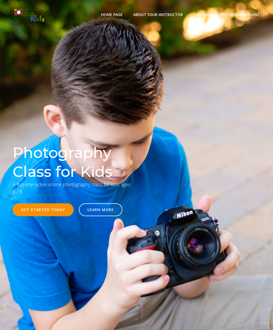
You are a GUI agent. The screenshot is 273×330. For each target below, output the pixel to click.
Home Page (112, 14)
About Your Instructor (158, 14)
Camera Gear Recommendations (226, 14)
